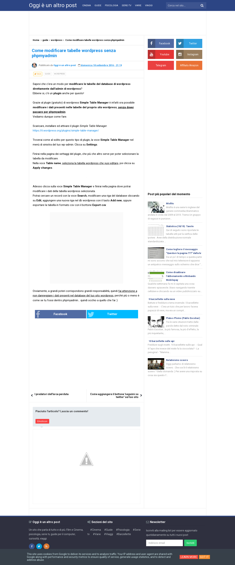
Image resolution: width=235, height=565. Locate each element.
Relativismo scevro (177, 366)
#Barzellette (123, 534)
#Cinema (95, 529)
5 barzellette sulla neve (162, 304)
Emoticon (42, 421)
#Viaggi (108, 534)
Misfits (170, 203)
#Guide (108, 529)
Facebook (63, 314)
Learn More (188, 557)
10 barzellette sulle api (162, 346)
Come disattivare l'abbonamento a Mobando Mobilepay (181, 281)
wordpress (59, 74)
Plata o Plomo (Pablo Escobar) (183, 323)
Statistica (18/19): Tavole (180, 226)
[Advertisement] (117, 23)
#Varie (97, 534)
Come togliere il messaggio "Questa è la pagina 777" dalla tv (183, 253)
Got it (204, 557)
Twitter (99, 314)
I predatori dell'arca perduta (52, 394)
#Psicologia (122, 529)
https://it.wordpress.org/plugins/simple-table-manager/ (66, 130)
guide (47, 74)
